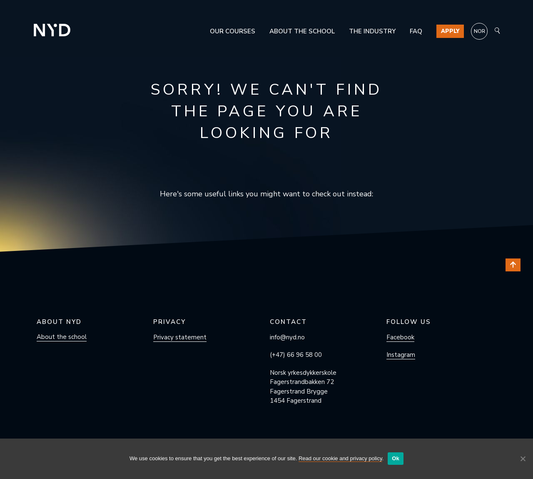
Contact (288, 322)
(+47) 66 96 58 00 (296, 355)
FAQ (416, 31)
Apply (450, 31)
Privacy (169, 322)
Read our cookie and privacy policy (340, 458)
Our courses (232, 31)
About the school (302, 31)
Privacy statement (180, 337)
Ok (395, 458)
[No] (522, 458)
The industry (372, 31)
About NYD (59, 322)
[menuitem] (479, 31)
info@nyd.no (287, 337)
